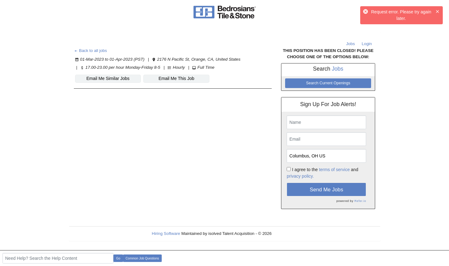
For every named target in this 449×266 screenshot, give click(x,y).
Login (367, 43)
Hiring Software (166, 233)
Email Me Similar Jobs (107, 78)
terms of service (334, 169)
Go (118, 258)
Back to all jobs (90, 50)
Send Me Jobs (326, 190)
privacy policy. (300, 176)
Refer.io (360, 201)
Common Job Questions (142, 258)
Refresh (290, 233)
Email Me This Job (176, 78)
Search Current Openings (328, 83)
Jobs (350, 43)
